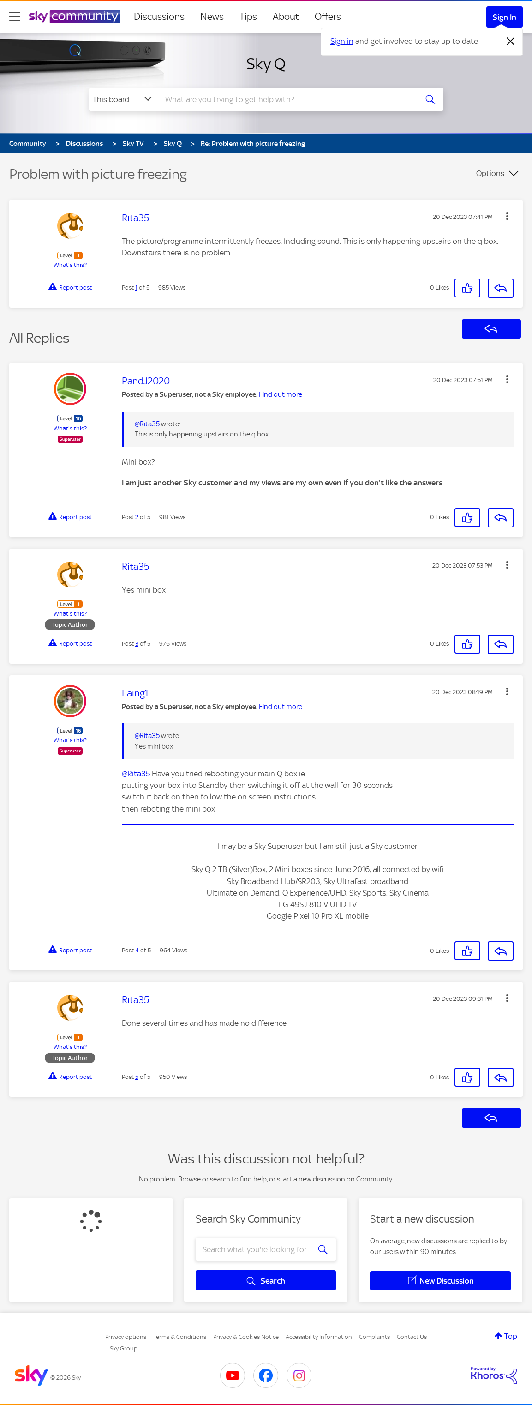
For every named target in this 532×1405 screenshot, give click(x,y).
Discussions (159, 16)
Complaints (374, 1336)
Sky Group (123, 1348)
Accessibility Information (319, 1336)
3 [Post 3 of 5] (136, 643)
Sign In (504, 17)
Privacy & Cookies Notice (246, 1336)
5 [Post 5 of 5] (136, 1076)
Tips (248, 16)
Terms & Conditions (179, 1336)
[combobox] (286, 99)
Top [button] (510, 1336)
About (286, 16)
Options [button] (490, 173)
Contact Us (412, 1336)
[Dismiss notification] (510, 41)
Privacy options (125, 1336)
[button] (507, 216)
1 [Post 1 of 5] (136, 287)
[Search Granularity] (123, 99)
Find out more (280, 394)
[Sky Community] (74, 17)
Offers (328, 16)
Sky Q (266, 64)
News (212, 16)
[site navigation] (14, 16)
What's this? (70, 264)
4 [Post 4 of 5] (137, 950)
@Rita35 (147, 424)
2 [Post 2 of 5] (136, 517)
